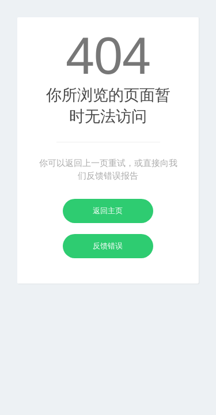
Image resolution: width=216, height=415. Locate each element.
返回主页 (108, 210)
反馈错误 (108, 246)
